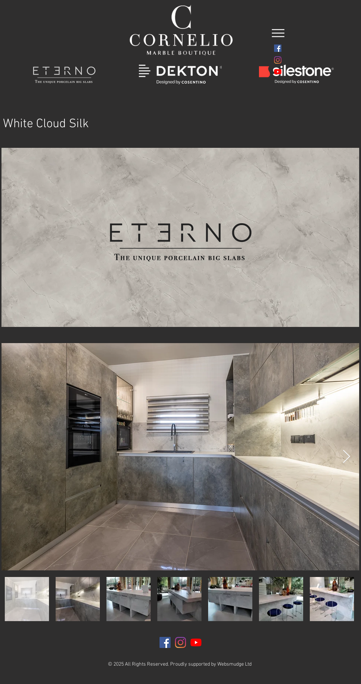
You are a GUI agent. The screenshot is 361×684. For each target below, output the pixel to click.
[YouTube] (277, 71)
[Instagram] (277, 60)
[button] (278, 33)
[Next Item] (346, 457)
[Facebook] (277, 48)
